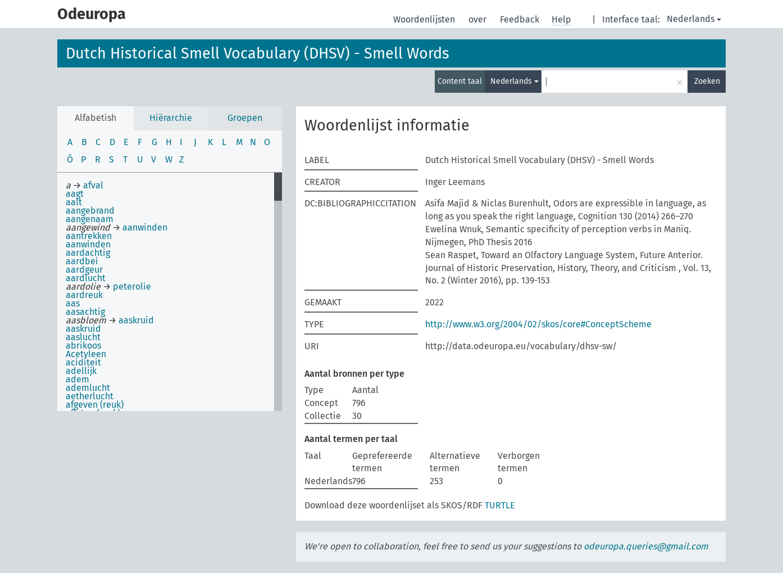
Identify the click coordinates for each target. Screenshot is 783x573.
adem (77, 379)
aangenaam (89, 219)
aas (73, 303)
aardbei (82, 261)
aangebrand (90, 210)
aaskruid (136, 320)
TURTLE (500, 505)
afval (93, 185)
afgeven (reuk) (95, 404)
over (478, 19)
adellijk (81, 371)
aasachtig (85, 311)
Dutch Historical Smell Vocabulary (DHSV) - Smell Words (257, 53)
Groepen (244, 117)
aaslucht (83, 337)
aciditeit (83, 362)
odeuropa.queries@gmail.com (646, 546)
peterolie (132, 286)
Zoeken (707, 81)
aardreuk (84, 295)
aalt (74, 202)
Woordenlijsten (425, 19)
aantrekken (89, 236)
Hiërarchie (170, 117)
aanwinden (144, 227)
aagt (75, 193)
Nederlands (694, 18)
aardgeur (84, 269)
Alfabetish (95, 117)
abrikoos (83, 345)
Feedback (520, 19)
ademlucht (88, 387)
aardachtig (88, 252)
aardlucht (86, 278)
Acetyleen (86, 354)
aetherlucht (89, 396)
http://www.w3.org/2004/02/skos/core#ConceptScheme (538, 324)
